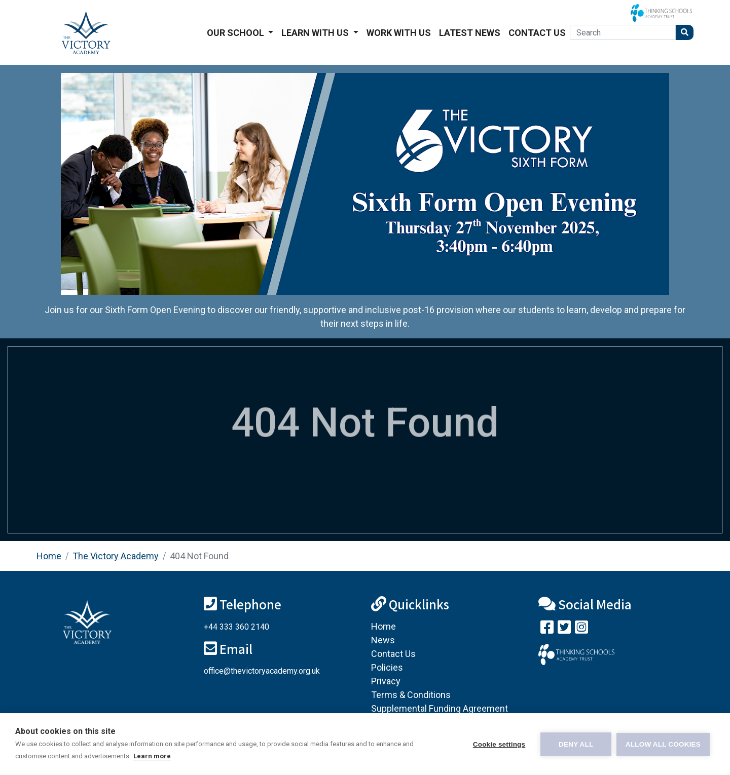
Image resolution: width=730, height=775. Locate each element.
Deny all (576, 744)
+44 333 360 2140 (236, 627)
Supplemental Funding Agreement (439, 708)
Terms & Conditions (411, 694)
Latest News (469, 32)
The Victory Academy (115, 556)
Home (48, 556)
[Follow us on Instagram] (581, 629)
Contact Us (537, 32)
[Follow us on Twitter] (564, 629)
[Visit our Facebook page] (547, 629)
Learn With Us (316, 32)
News (383, 640)
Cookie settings (498, 744)
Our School (236, 32)
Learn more (152, 756)
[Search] (623, 32)
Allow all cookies (663, 744)
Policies (387, 667)
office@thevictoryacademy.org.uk (262, 671)
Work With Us (399, 32)
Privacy (385, 681)
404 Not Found (199, 556)
